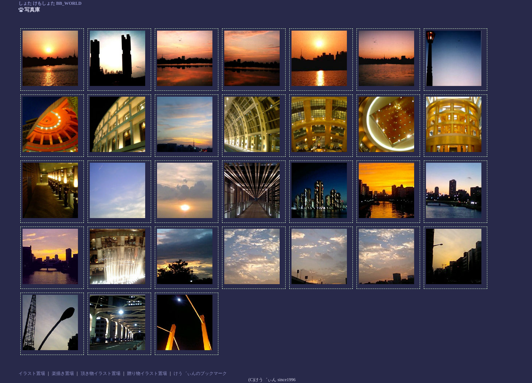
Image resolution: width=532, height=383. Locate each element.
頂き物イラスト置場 (100, 373)
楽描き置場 (63, 373)
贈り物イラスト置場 (147, 373)
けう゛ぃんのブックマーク (200, 373)
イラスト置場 (31, 373)
